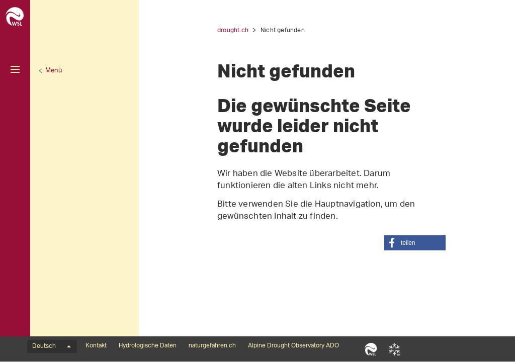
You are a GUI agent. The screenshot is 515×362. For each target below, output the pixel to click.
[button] (415, 242)
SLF (394, 348)
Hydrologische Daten (148, 345)
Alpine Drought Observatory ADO (293, 345)
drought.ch (232, 30)
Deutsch (51, 346)
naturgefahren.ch (212, 345)
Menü (53, 70)
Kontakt (96, 345)
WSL (371, 348)
